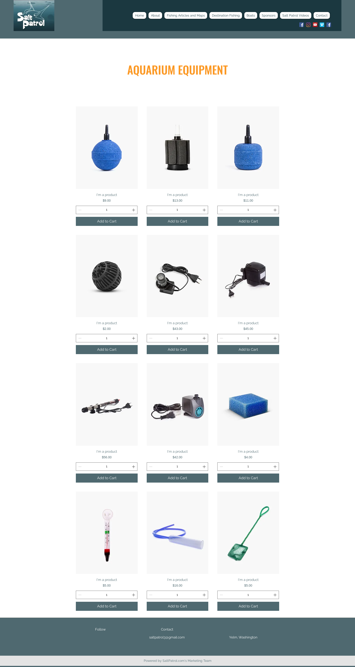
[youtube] (315, 24)
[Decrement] (79, 210)
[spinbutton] (106, 210)
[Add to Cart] (107, 221)
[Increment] (134, 210)
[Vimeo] (322, 24)
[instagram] (308, 24)
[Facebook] (301, 24)
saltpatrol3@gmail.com (167, 637)
